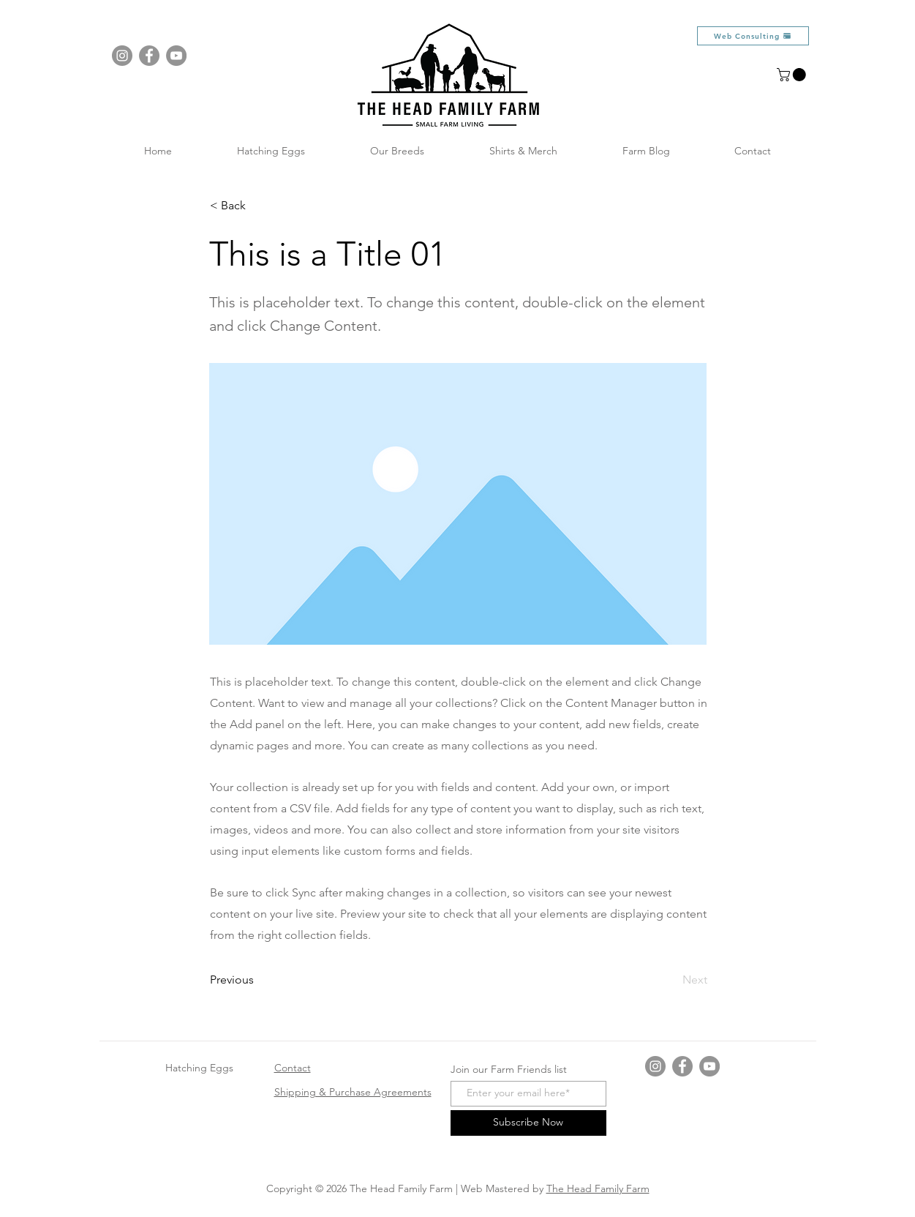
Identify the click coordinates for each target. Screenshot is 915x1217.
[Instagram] (122, 55)
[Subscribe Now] (528, 1123)
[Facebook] (149, 55)
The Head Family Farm (597, 1188)
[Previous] (258, 980)
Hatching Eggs (199, 1067)
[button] (793, 74)
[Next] (670, 980)
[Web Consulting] (753, 35)
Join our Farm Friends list (509, 1069)
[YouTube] (176, 55)
